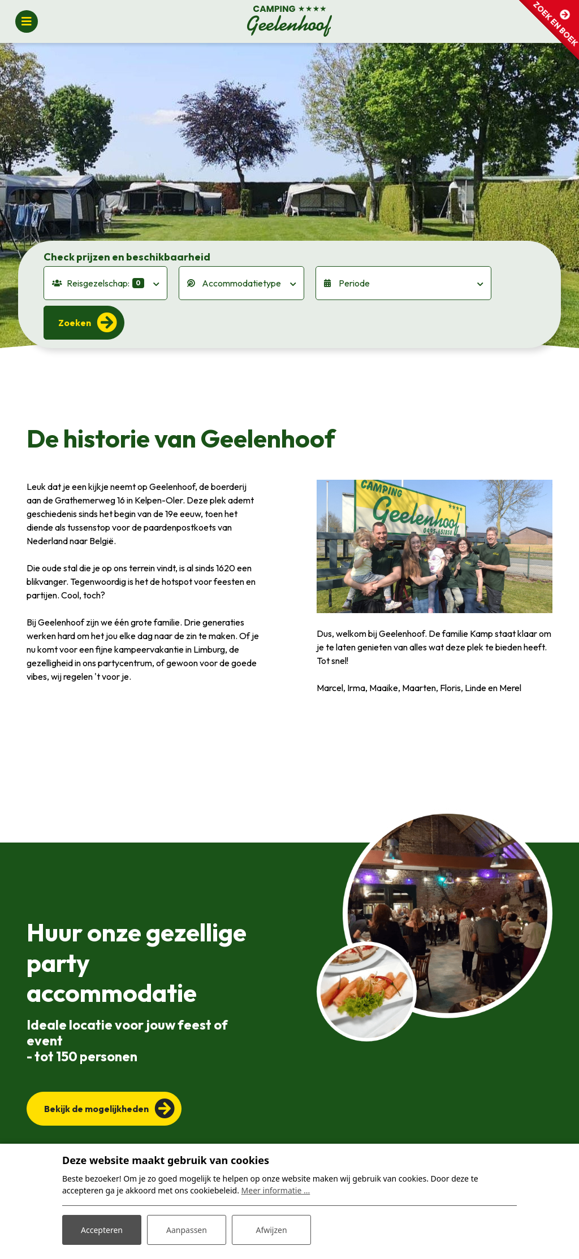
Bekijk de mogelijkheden (96, 1108)
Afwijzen (271, 1230)
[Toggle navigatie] (26, 21)
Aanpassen (186, 1230)
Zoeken (74, 322)
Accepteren (102, 1230)
